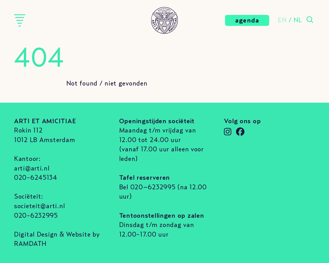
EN (282, 20)
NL (298, 20)
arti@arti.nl (32, 168)
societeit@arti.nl (39, 206)
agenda (247, 20)
